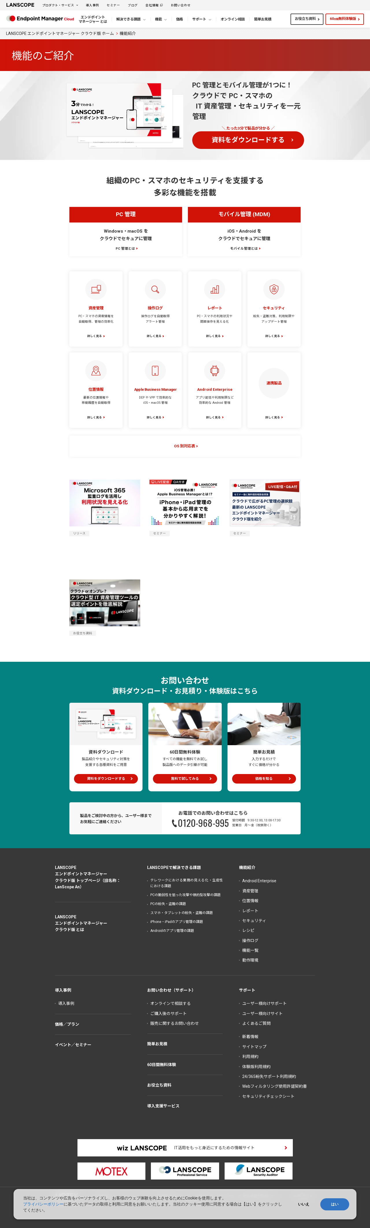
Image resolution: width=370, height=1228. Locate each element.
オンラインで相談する (170, 1003)
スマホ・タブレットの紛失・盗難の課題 (181, 913)
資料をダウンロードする (248, 140)
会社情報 (152, 5)
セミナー (113, 5)
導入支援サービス (163, 1106)
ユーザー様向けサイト (262, 1013)
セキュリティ (254, 920)
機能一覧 (250, 950)
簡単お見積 (157, 1044)
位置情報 (250, 900)
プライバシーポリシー (43, 1204)
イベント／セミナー (73, 1044)
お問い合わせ (181, 5)
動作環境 (250, 960)
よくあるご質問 (256, 1023)
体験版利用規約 (256, 1066)
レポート (250, 911)
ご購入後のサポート (168, 1013)
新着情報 (250, 1036)
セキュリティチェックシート (268, 1096)
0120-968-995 (203, 822)
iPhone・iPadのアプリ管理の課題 (176, 922)
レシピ (248, 930)
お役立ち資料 (305, 18)
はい (334, 1204)
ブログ (133, 5)
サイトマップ (254, 1046)
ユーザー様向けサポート (264, 1003)
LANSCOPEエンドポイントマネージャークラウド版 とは (81, 923)
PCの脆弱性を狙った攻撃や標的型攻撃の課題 (185, 895)
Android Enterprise (259, 881)
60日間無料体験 (161, 1064)
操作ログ (250, 940)
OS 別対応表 (185, 446)
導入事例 (92, 5)
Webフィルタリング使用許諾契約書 (274, 1086)
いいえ (303, 1204)
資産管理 (250, 891)
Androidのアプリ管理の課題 (172, 931)
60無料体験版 (343, 18)
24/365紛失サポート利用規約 (269, 1076)
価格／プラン (67, 1024)
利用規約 (250, 1056)
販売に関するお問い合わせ (174, 1023)
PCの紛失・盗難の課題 (168, 904)
